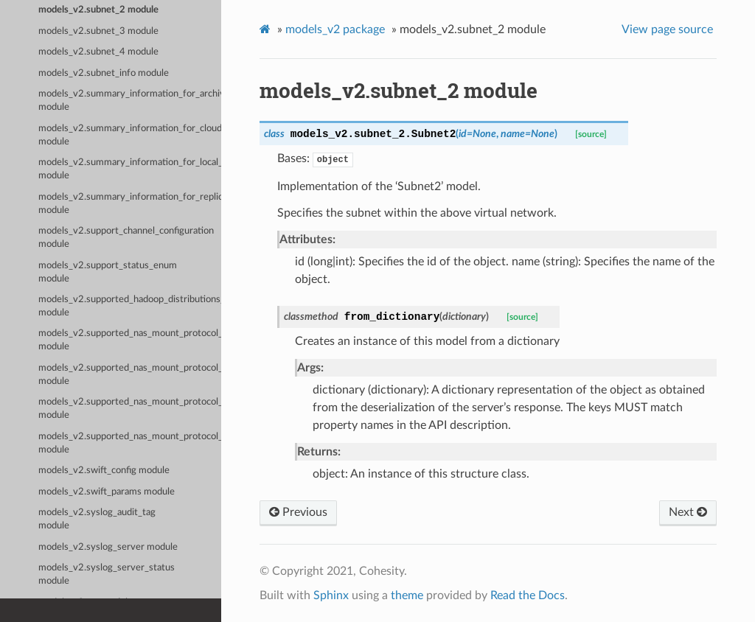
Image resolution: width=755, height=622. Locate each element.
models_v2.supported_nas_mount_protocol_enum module (129, 443)
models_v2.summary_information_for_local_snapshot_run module (129, 169)
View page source (667, 29)
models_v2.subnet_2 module (98, 10)
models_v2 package (335, 29)
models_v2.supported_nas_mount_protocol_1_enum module (129, 340)
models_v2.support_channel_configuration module (126, 237)
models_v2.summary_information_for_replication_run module (129, 203)
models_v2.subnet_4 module (98, 52)
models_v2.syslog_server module (108, 547)
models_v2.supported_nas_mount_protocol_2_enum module (129, 374)
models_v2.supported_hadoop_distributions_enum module (129, 306)
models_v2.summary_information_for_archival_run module (129, 100)
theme (407, 595)
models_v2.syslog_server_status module (106, 574)
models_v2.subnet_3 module (98, 31)
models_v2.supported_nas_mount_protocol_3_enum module (129, 408)
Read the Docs (527, 595)
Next (688, 512)
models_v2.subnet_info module (103, 73)
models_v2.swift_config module (104, 470)
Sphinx (331, 595)
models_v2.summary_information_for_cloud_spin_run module (129, 135)
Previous (298, 512)
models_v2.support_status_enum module (107, 272)
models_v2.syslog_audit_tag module (97, 519)
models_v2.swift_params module (106, 492)
